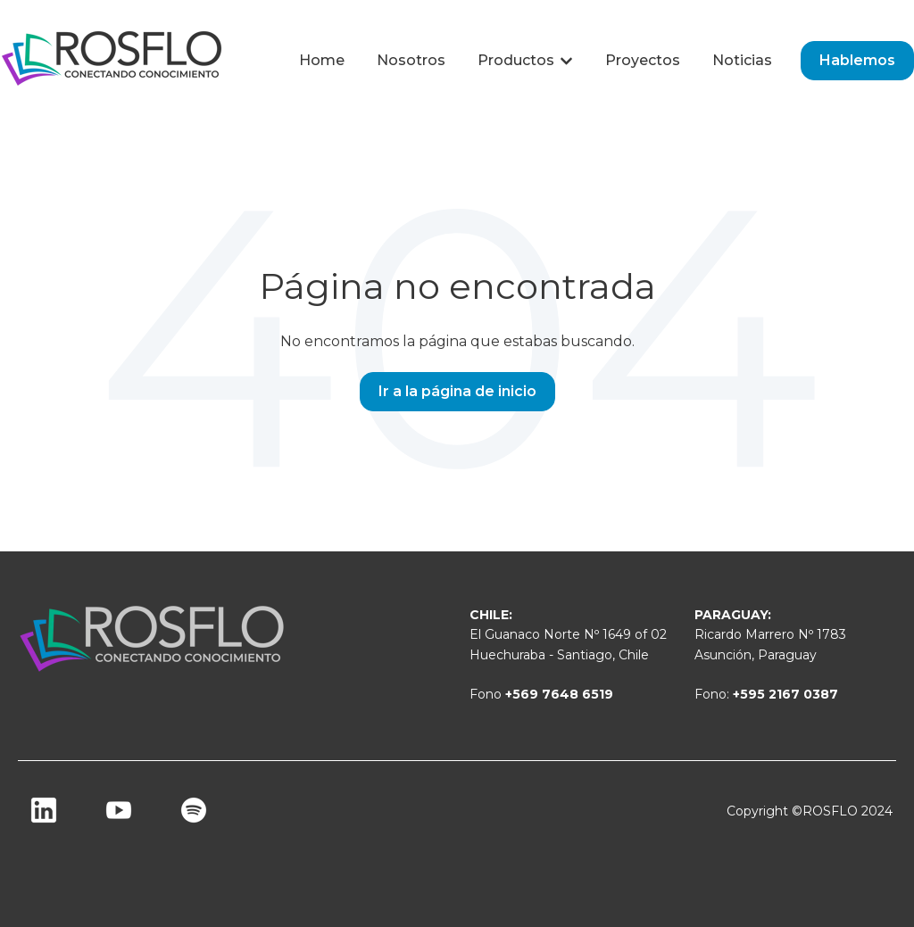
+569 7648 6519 (559, 694)
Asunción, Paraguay (755, 655)
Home (322, 60)
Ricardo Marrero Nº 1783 (770, 634)
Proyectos (642, 60)
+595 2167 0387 (785, 694)
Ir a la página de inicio (457, 391)
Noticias (742, 60)
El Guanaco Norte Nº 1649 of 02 (568, 634)
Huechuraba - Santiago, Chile (559, 655)
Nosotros (411, 60)
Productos (516, 60)
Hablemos (857, 60)
